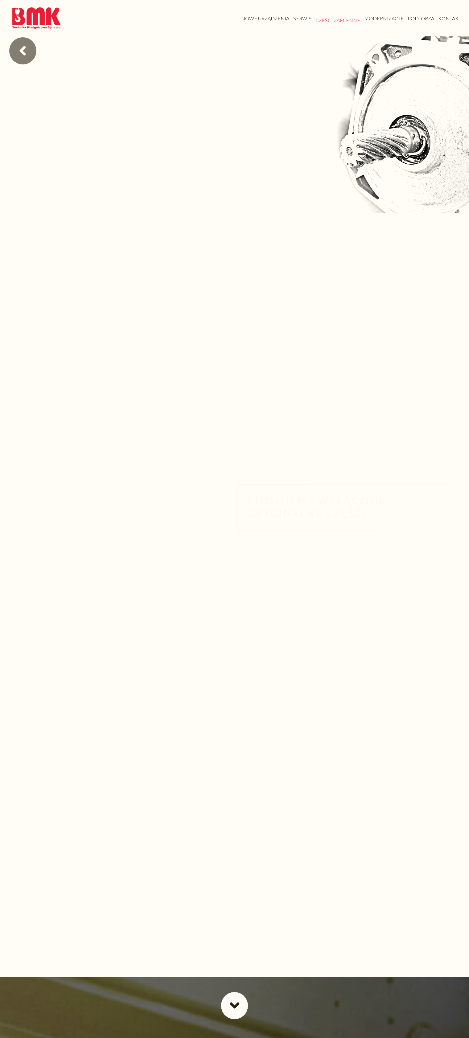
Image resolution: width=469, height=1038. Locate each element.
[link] (265, 18)
